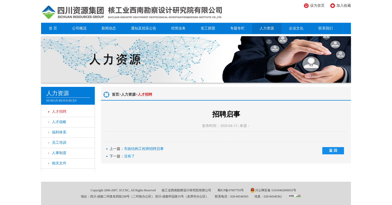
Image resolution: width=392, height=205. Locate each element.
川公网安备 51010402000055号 (273, 190)
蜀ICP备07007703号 (230, 190)
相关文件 (59, 163)
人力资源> (129, 94)
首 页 (53, 28)
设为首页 (317, 5)
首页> (116, 94)
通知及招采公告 (143, 28)
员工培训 (59, 143)
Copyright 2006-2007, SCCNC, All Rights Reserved (123, 190)
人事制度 (59, 153)
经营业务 (178, 28)
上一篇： (136, 149)
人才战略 (59, 122)
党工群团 (208, 28)
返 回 (333, 151)
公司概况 (79, 28)
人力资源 (267, 28)
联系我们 (325, 28)
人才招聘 (59, 111)
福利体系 (59, 132)
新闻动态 (108, 28)
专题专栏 (237, 28)
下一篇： (122, 156)
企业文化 (296, 28)
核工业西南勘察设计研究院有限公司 (186, 190)
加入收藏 (343, 5)
